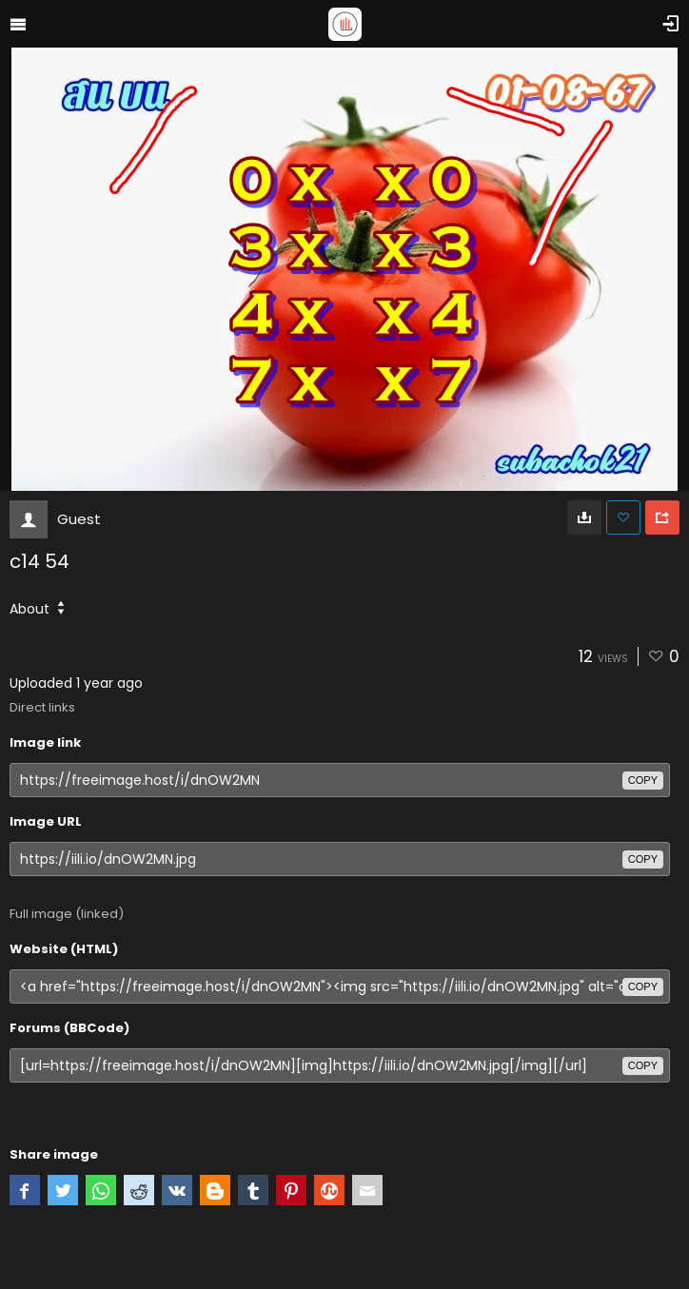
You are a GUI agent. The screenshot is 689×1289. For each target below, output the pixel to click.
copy (643, 780)
